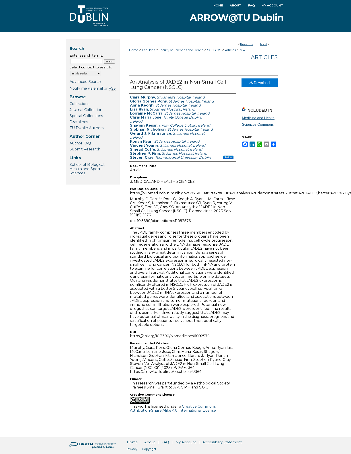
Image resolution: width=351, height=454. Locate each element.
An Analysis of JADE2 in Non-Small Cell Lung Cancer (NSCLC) (178, 84)
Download (260, 83)
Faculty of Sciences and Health (181, 50)
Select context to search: (91, 67)
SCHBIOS (214, 50)
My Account (186, 442)
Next (263, 44)
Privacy (132, 449)
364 (242, 50)
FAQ (165, 442)
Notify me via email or (93, 88)
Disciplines (79, 122)
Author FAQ (80, 143)
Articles (230, 50)
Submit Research (85, 149)
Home (133, 50)
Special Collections (86, 116)
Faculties (148, 50)
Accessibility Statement (222, 442)
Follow (228, 157)
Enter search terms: (86, 55)
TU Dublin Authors (86, 128)
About (149, 442)
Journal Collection (86, 110)
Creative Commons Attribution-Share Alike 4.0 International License (173, 408)
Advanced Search (85, 82)
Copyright (149, 449)
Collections (79, 104)
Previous (246, 44)
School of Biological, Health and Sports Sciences (87, 168)
